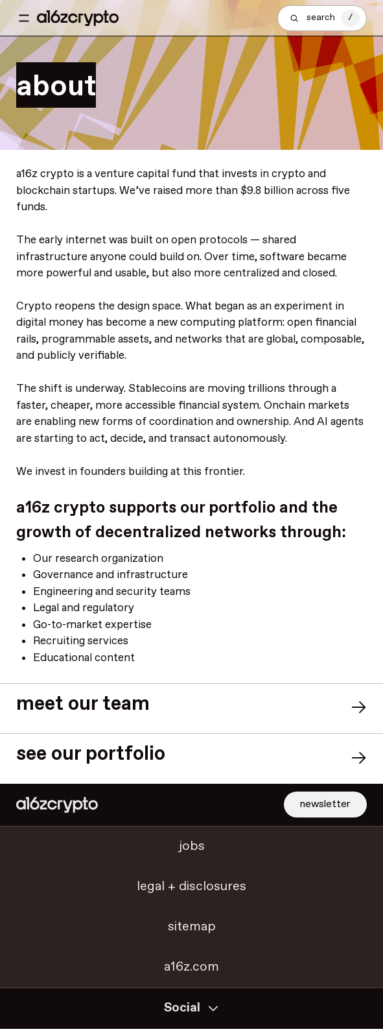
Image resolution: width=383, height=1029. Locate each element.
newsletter (325, 804)
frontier (223, 472)
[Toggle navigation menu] (24, 18)
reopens (74, 306)
